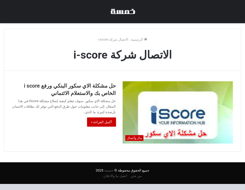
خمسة (108, 170)
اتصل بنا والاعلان (115, 176)
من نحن (136, 176)
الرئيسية (139, 39)
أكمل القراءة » (101, 122)
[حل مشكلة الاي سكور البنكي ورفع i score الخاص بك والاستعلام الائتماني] (178, 112)
